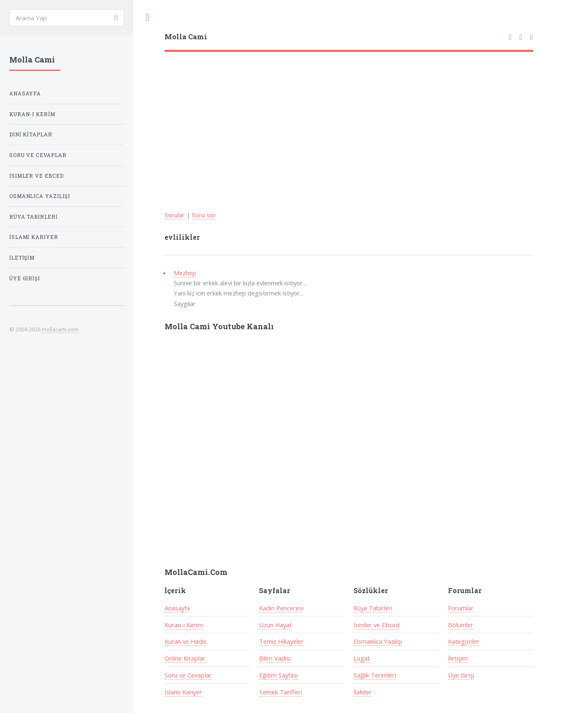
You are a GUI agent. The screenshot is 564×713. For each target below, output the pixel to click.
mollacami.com (60, 329)
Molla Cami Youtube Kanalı (219, 326)
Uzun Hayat (275, 625)
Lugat (362, 658)
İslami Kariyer (183, 692)
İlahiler (363, 692)
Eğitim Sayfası (278, 675)
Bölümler (460, 625)
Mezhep (185, 272)
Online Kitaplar (185, 658)
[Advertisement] (349, 115)
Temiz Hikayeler (281, 641)
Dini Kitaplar (31, 134)
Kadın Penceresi (281, 608)
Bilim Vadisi (275, 658)
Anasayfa (177, 608)
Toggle (147, 17)
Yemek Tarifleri (280, 692)
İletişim (458, 658)
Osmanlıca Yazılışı (378, 641)
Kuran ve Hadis (186, 641)
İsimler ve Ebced (376, 625)
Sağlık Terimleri (375, 675)
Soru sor (204, 215)
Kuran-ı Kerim (184, 625)
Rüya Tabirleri (373, 608)
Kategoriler (464, 641)
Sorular (175, 215)
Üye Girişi (461, 675)
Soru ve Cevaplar (188, 675)
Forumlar (461, 608)
